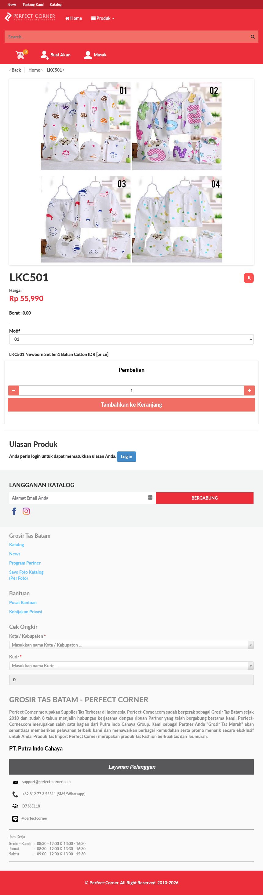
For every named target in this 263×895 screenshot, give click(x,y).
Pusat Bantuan (23, 602)
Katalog (16, 544)
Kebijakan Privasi (25, 611)
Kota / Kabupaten (27, 636)
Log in (126, 456)
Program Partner (25, 562)
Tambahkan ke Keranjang (131, 404)
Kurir (15, 656)
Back (15, 70)
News (14, 553)
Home (35, 70)
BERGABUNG (205, 498)
